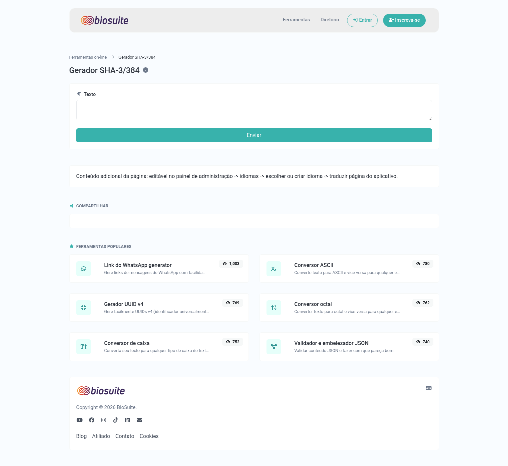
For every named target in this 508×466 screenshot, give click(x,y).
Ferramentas (296, 20)
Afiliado (101, 436)
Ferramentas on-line (88, 57)
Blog (81, 436)
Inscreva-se (404, 20)
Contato (124, 436)
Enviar (254, 135)
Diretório (329, 20)
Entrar (362, 20)
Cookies (149, 436)
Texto (86, 94)
